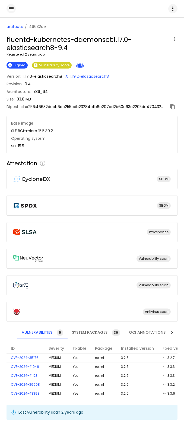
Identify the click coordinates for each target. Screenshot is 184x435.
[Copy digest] (172, 106)
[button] (172, 8)
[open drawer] (11, 8)
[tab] (32, 332)
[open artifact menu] (174, 39)
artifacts (15, 26)
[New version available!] (86, 76)
